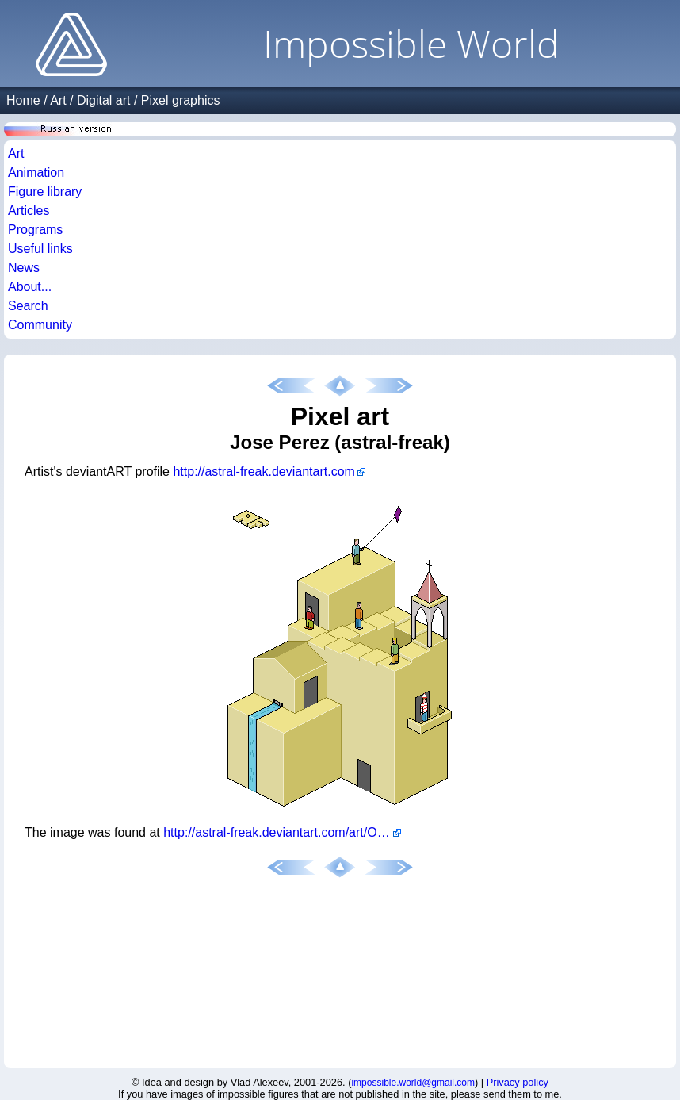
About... (30, 286)
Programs (35, 229)
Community (40, 325)
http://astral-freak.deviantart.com (263, 471)
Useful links (40, 248)
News (24, 267)
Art (58, 100)
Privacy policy (517, 1082)
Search (28, 305)
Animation (36, 172)
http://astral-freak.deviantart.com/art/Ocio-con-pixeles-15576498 (282, 832)
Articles (28, 210)
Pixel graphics (180, 100)
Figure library (45, 191)
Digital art (104, 100)
